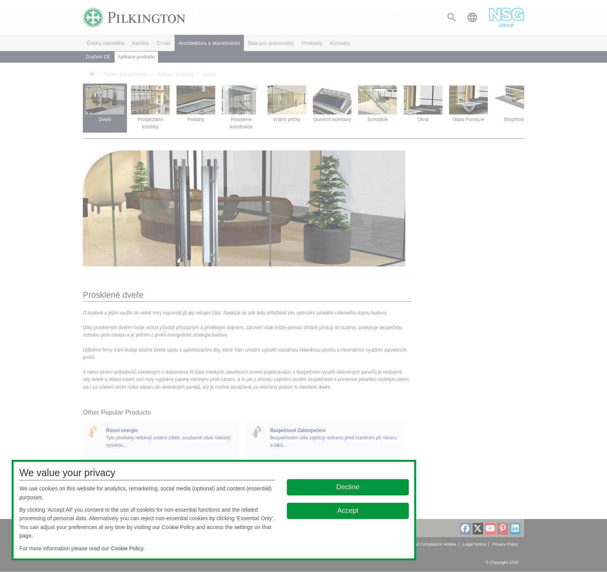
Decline (348, 487)
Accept (347, 510)
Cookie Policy (127, 548)
